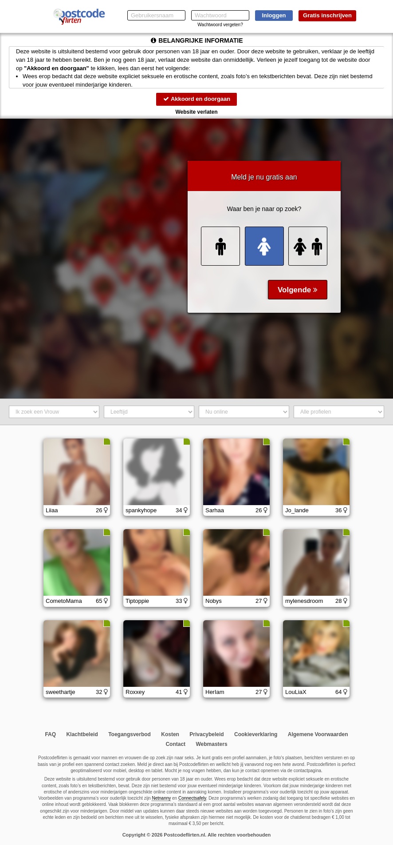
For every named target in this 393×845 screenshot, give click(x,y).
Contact (175, 744)
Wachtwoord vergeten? (220, 24)
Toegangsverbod (129, 734)
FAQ (50, 734)
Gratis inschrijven (327, 15)
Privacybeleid (206, 734)
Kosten (170, 734)
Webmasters (211, 744)
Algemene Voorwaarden (318, 734)
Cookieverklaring (255, 734)
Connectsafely (192, 798)
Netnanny (161, 798)
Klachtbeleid (82, 734)
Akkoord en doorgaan (196, 99)
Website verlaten (196, 112)
